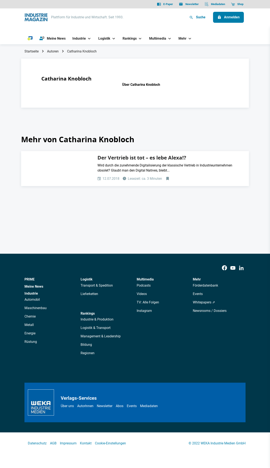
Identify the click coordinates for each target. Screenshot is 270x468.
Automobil (32, 300)
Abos (119, 406)
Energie (29, 333)
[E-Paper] (165, 4)
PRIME (29, 279)
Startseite (31, 51)
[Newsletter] (189, 4)
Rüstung (30, 342)
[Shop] (237, 4)
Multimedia (145, 279)
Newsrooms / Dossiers (210, 311)
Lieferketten (89, 294)
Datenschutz (37, 443)
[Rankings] (128, 38)
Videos (142, 294)
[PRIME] (30, 38)
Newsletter (104, 406)
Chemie (30, 316)
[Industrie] (77, 38)
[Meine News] (52, 38)
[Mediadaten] (214, 4)
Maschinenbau (35, 308)
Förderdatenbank (205, 285)
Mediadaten (149, 406)
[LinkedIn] (241, 268)
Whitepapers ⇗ (204, 302)
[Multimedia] (156, 38)
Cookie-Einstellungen (110, 443)
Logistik (87, 279)
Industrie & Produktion (97, 319)
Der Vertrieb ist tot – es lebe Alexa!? (141, 157)
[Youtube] (232, 268)
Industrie (31, 293)
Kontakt (86, 443)
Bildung (86, 345)
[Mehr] (181, 38)
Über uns (67, 406)
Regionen (87, 353)
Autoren (53, 51)
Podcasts (144, 285)
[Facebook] (224, 268)
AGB (53, 443)
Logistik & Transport (96, 328)
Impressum (68, 443)
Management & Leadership (101, 336)
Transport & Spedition (97, 285)
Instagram (144, 311)
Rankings (88, 313)
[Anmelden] (228, 17)
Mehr (197, 279)
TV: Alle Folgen (148, 302)
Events (198, 294)
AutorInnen (85, 406)
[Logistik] (102, 38)
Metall (29, 325)
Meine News (33, 286)
